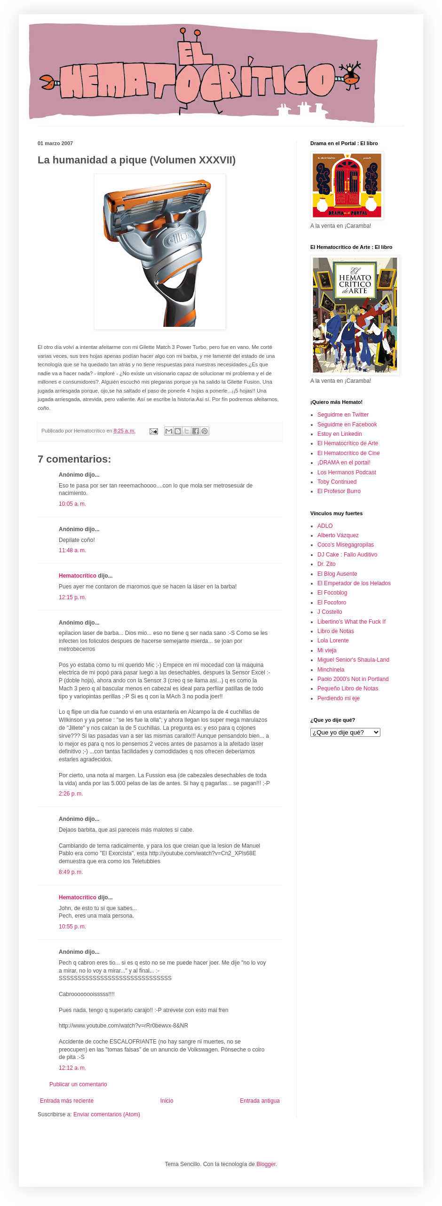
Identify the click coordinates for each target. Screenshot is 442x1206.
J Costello (329, 612)
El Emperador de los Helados (354, 583)
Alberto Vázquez (338, 535)
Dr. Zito (326, 564)
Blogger (266, 1164)
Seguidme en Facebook (347, 424)
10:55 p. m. (72, 926)
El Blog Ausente (337, 574)
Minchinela (330, 669)
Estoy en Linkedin (339, 434)
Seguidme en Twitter (343, 414)
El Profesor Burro (339, 491)
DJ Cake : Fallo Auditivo (347, 554)
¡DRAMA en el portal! (344, 462)
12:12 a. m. (72, 1068)
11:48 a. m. (72, 550)
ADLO (325, 526)
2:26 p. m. (71, 793)
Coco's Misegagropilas (345, 544)
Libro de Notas (335, 631)
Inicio (167, 1101)
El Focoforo (331, 602)
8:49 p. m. (71, 872)
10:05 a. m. (72, 504)
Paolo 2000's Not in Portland (353, 679)
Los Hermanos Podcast (346, 472)
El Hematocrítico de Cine (348, 453)
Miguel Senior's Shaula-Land (353, 660)
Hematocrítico (77, 575)
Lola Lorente (333, 640)
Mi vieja (327, 650)
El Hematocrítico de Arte (347, 443)
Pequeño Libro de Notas (347, 688)
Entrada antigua (260, 1101)
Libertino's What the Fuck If (351, 621)
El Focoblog (332, 592)
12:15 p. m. (72, 597)
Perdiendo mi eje (338, 698)
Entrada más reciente (67, 1101)
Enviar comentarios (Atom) (106, 1114)
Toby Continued (336, 482)
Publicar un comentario (78, 1084)
